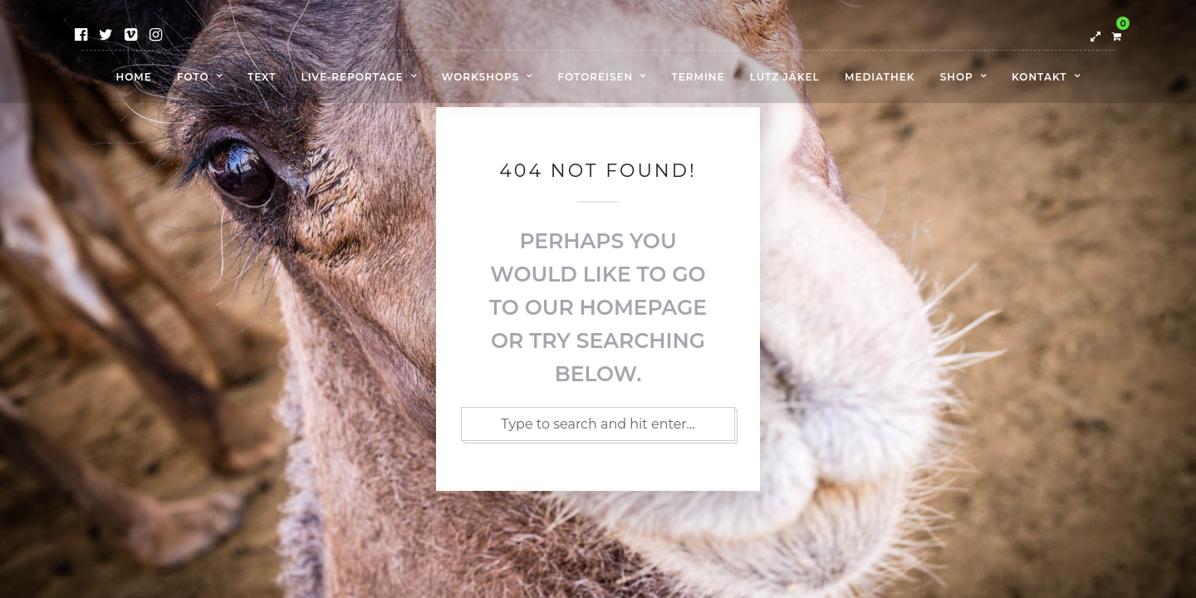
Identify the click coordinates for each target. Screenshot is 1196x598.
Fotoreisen (596, 77)
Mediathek (880, 77)
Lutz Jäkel (785, 77)
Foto (193, 77)
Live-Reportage (352, 77)
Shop (956, 77)
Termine (697, 77)
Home (133, 77)
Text (262, 77)
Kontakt (1039, 77)
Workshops (481, 77)
